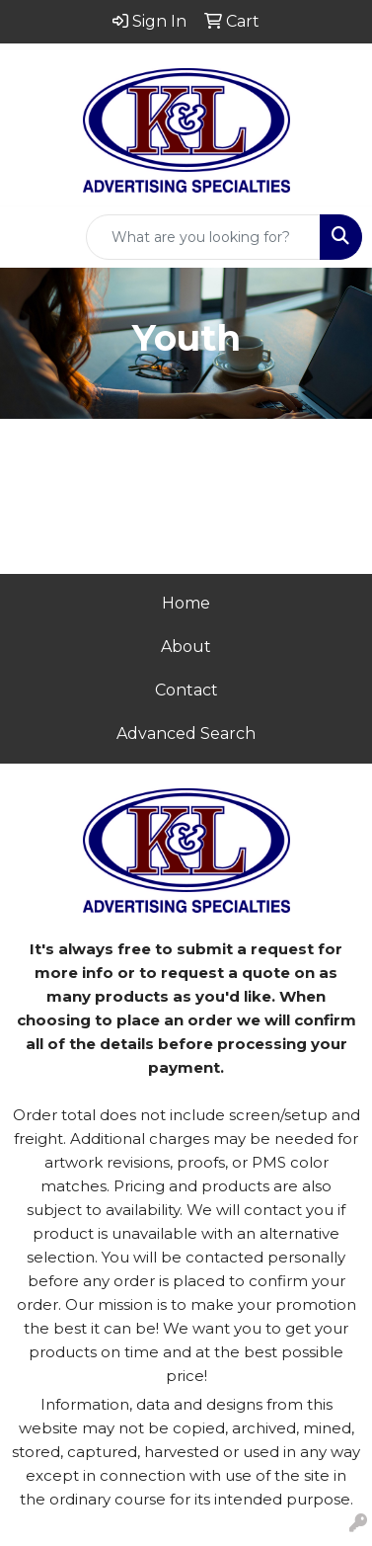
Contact (186, 690)
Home (186, 603)
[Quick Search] (203, 237)
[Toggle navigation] (30, 237)
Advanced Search (186, 733)
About (186, 646)
